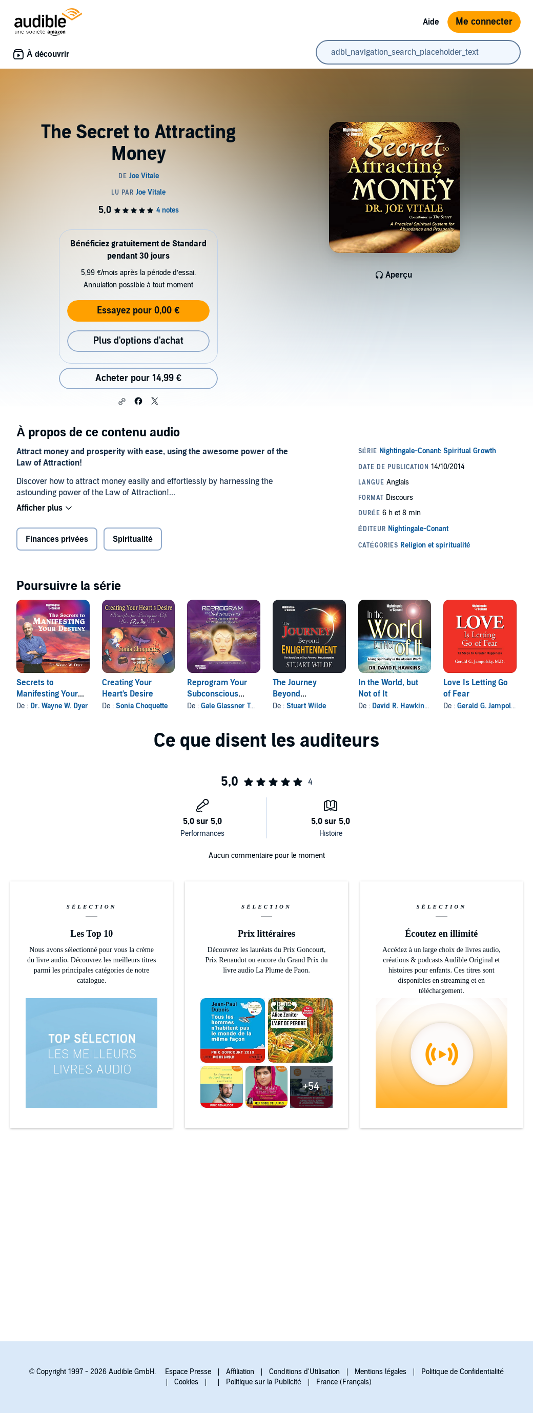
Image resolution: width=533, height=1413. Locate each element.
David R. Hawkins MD (406, 706)
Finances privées (57, 539)
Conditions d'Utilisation (304, 1371)
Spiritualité (133, 539)
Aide (431, 22)
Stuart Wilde (306, 706)
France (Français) (344, 1382)
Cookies (186, 1382)
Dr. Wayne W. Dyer (59, 706)
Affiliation (240, 1371)
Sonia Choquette (142, 706)
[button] (122, 401)
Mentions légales (380, 1371)
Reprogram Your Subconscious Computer (217, 694)
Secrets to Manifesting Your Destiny (47, 694)
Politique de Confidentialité (462, 1371)
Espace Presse (188, 1371)
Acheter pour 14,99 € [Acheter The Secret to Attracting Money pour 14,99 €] (138, 378)
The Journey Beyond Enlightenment (299, 694)
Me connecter (484, 21)
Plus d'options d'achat (138, 340)
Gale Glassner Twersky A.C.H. (247, 706)
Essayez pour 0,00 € (138, 310)
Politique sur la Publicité (263, 1382)
